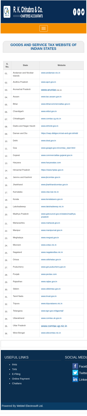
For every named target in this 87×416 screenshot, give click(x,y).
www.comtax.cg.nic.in (51, 118)
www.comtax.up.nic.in (54, 326)
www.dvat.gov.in (48, 140)
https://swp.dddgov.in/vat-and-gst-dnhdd (59, 133)
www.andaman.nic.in (50, 73)
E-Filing (16, 374)
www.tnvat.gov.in (49, 296)
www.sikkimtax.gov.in (51, 289)
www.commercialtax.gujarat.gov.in (56, 155)
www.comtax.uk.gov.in (51, 318)
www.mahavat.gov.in (50, 223)
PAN (14, 364)
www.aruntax (48, 89)
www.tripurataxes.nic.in (51, 303)
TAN (14, 369)
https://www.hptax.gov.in (52, 170)
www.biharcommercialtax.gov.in (55, 104)
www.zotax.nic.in (48, 245)
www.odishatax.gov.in (51, 259)
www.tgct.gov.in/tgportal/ (52, 311)
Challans (17, 383)
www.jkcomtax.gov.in (50, 177)
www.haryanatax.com (51, 162)
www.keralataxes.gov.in (52, 199)
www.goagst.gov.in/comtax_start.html (58, 148)
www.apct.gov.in (48, 82)
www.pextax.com (49, 274)
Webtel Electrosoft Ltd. (30, 405)
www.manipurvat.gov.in (51, 230)
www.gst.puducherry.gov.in (53, 267)
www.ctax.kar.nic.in (50, 192)
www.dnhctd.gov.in (49, 126)
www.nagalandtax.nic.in (52, 252)
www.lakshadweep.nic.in (52, 206)
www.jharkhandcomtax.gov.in (54, 184)
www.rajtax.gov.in (49, 281)
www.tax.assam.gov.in (51, 96)
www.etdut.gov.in (49, 111)
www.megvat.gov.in (50, 237)
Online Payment (21, 378)
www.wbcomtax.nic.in (51, 333)
